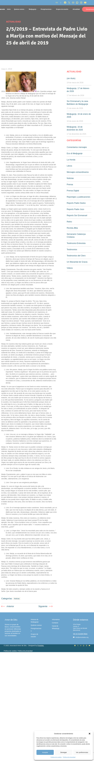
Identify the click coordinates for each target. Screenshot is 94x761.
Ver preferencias (82, 752)
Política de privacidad (69, 757)
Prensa (70, 184)
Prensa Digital (73, 190)
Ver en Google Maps (80, 634)
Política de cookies (56, 757)
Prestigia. (40, 645)
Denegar (63, 752)
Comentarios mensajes (77, 147)
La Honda (71, 159)
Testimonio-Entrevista (76, 243)
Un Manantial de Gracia (77, 262)
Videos (70, 268)
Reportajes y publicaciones (78, 197)
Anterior (10, 606)
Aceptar (45, 752)
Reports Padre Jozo (75, 209)
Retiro (69, 221)
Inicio (9, 9)
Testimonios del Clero (76, 255)
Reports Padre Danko (76, 203)
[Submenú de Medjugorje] (36, 9)
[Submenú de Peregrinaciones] (52, 9)
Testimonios (72, 249)
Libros (69, 166)
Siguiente (42, 606)
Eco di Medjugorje (75, 153)
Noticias (17, 599)
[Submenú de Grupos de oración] (68, 9)
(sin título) (71, 78)
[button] (89, 734)
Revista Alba (72, 228)
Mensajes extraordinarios (78, 172)
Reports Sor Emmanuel (77, 215)
